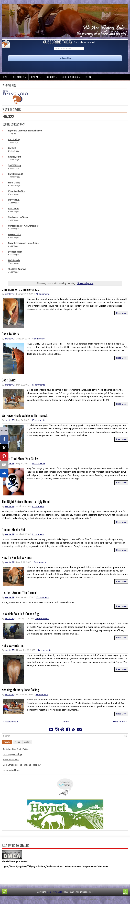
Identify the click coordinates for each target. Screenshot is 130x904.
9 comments (38, 534)
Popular (7, 742)
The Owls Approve (17, 269)
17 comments (38, 384)
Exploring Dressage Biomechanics (25, 130)
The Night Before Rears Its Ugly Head (26, 501)
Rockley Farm (14, 156)
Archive (27, 742)
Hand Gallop (14, 182)
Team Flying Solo (54, 892)
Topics (17, 742)
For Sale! (89, 77)
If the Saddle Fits (16, 191)
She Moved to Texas (18, 217)
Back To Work (10, 334)
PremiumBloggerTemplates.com (76, 899)
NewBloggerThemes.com (104, 899)
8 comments (42, 694)
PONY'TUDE (13, 200)
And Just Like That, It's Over (16, 749)
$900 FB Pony (14, 165)
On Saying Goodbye (12, 754)
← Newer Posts (10, 721)
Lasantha (55, 899)
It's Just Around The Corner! (19, 592)
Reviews (37, 76)
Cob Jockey (14, 139)
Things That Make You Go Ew (20, 458)
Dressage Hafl (15, 252)
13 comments (42, 294)
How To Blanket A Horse (17, 557)
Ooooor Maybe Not (13, 529)
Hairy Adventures (13, 645)
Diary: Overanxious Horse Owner (23, 243)
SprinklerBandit (15, 174)
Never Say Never (11, 759)
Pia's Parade (14, 260)
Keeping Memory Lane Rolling (20, 689)
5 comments (38, 338)
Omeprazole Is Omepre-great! (20, 289)
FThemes (28, 899)
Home (5, 77)
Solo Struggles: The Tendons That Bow (22, 765)
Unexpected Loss (11, 770)
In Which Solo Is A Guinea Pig (20, 613)
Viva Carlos (13, 208)
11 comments (38, 463)
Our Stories (20, 76)
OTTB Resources (72, 76)
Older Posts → (120, 721)
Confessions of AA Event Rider (23, 226)
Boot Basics (9, 380)
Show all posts (85, 283)
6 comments (38, 506)
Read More (121, 313)
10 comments (38, 420)
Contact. (12, 148)
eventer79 (9, 294)
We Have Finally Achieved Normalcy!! (25, 415)
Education (53, 76)
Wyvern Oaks (14, 234)
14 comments (44, 650)
